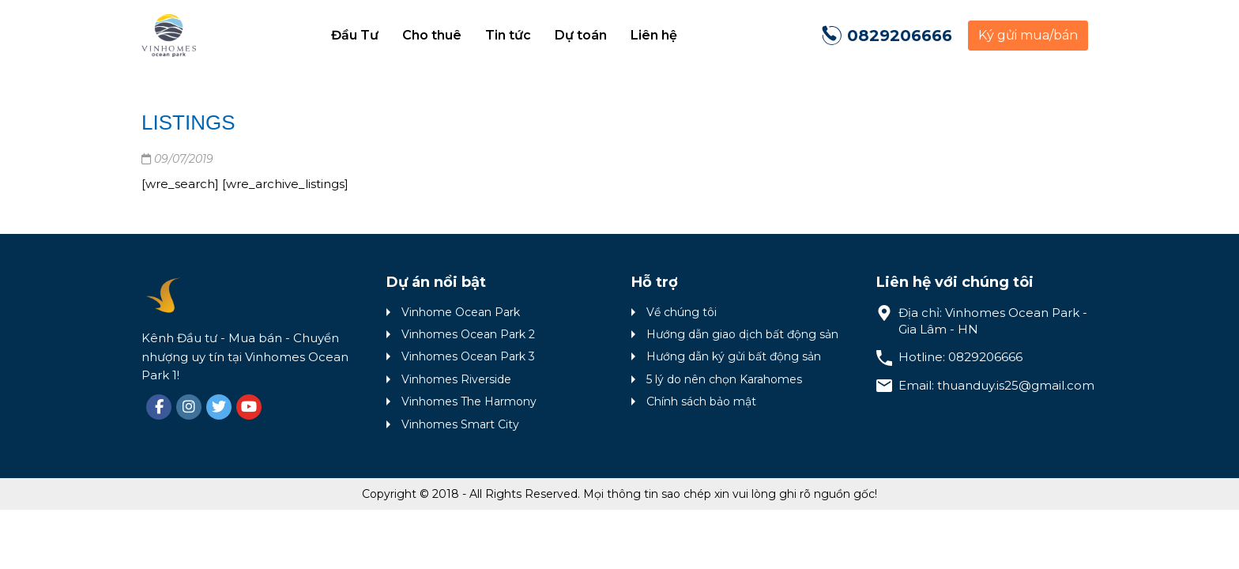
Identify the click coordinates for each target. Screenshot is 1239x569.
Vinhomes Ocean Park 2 (468, 334)
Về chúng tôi (681, 312)
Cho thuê (431, 35)
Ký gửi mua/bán (1028, 35)
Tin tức (508, 35)
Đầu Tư (354, 35)
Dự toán (581, 35)
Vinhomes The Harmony (469, 401)
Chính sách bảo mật (701, 401)
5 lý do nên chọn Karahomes (724, 379)
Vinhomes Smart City (460, 424)
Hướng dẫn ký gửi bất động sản (733, 356)
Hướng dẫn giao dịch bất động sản (742, 334)
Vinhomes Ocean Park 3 (468, 356)
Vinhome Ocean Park (460, 312)
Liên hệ (654, 35)
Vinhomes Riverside (456, 379)
